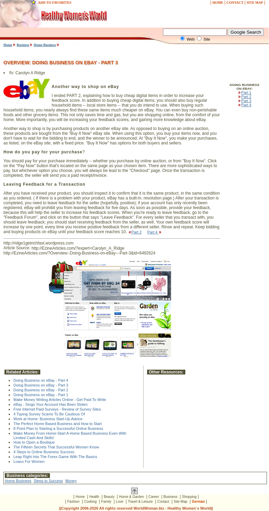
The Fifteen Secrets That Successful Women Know (56, 447)
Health (94, 497)
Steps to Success (48, 481)
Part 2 (135, 232)
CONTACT (234, 2)
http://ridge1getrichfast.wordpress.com (38, 243)
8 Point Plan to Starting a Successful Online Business (58, 428)
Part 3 (244, 101)
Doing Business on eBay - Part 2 (40, 390)
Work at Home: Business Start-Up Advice (47, 419)
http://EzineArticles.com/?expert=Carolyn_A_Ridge (77, 248)
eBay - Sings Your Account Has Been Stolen (50, 404)
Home (7, 45)
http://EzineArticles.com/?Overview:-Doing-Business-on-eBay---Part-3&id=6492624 (79, 253)
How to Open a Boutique (34, 442)
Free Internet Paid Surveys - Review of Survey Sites (57, 409)
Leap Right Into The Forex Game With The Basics (55, 457)
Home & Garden (131, 497)
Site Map (180, 501)
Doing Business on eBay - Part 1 (40, 395)
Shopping (189, 497)
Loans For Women (28, 461)
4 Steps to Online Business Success (43, 452)
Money (70, 481)
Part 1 (244, 92)
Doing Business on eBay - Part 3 (40, 385)
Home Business (45, 45)
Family (106, 501)
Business (23, 45)
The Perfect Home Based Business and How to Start (57, 424)
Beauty (109, 497)
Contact (163, 501)
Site (207, 39)
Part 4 (154, 232)
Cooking (90, 501)
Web (190, 39)
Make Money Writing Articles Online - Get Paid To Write (59, 400)
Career (153, 497)
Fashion (73, 501)
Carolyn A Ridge (30, 72)
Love (119, 501)
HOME (218, 2)
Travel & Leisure (140, 501)
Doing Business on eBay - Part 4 (40, 380)
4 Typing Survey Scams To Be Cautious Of (49, 414)
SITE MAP (255, 2)
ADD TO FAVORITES (54, 2)
